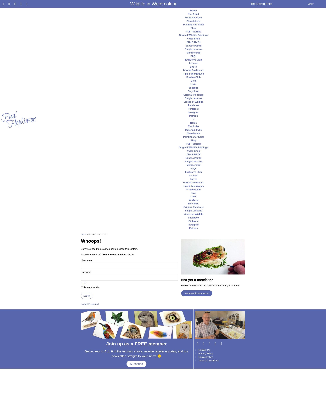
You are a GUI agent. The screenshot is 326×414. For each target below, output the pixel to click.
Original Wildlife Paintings (193, 35)
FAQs (193, 56)
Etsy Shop (193, 91)
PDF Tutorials (193, 31)
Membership (193, 52)
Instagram (193, 112)
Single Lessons (193, 49)
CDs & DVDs (193, 42)
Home (193, 10)
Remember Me (90, 287)
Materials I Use (193, 17)
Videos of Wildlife (193, 102)
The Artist (193, 14)
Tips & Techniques (193, 74)
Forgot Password (90, 304)
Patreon (193, 116)
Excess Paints (193, 45)
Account (193, 63)
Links (193, 84)
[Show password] (83, 283)
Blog (193, 81)
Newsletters (193, 21)
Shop (193, 28)
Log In (311, 3)
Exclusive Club (193, 59)
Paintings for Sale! (193, 24)
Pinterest (193, 109)
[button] (193, 119)
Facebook (193, 105)
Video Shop (193, 38)
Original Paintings (194, 95)
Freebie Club (193, 77)
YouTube (193, 88)
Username (86, 260)
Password (86, 272)
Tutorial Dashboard (193, 70)
